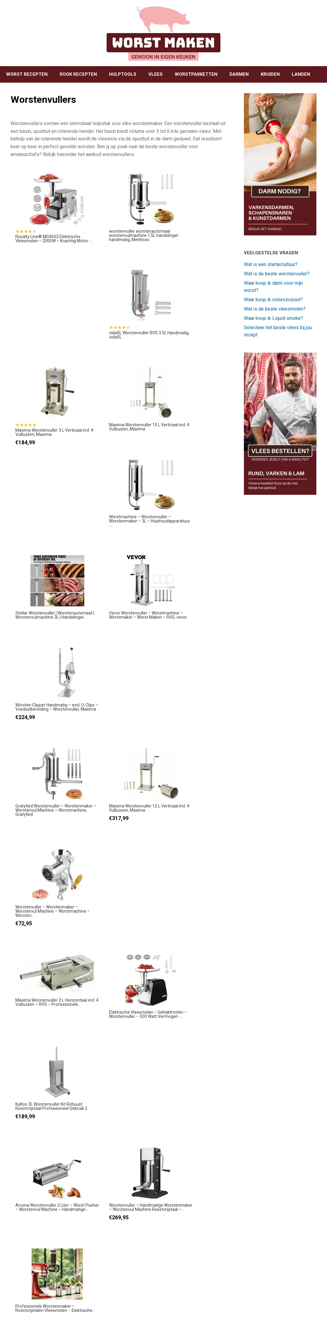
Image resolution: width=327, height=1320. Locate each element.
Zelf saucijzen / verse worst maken (126, 1234)
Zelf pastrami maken (285, 1169)
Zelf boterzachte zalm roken (280, 1048)
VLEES (155, 74)
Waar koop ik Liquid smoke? (273, 318)
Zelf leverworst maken (119, 1110)
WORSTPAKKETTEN (196, 74)
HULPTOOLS (122, 74)
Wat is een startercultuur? (270, 264)
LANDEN (301, 74)
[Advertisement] (163, 1001)
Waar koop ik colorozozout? (273, 299)
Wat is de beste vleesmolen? (275, 309)
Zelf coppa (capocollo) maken (282, 1110)
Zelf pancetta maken (285, 1231)
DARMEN (239, 74)
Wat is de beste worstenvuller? (277, 274)
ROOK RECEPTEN (78, 74)
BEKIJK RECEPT (116, 1084)
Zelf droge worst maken (121, 1172)
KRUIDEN (270, 74)
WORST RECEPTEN (27, 74)
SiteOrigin (161, 1308)
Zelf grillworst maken (127, 1045)
